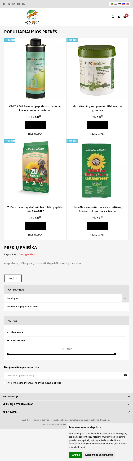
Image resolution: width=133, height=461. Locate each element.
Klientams (10, 411)
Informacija (11, 396)
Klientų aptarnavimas (18, 404)
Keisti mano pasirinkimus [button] (99, 454)
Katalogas (12, 298)
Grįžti (13, 278)
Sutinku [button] (76, 454)
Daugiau (35, 125)
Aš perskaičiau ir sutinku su (34, 383)
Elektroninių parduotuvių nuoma (58, 424)
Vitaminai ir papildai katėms (22, 306)
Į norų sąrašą (35, 134)
